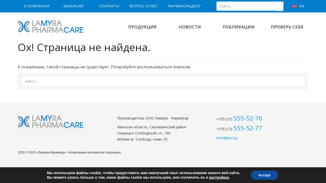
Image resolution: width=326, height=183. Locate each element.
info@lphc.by (226, 137)
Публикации (239, 27)
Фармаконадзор (184, 6)
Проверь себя (287, 27)
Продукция (142, 27)
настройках (219, 177)
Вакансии (73, 6)
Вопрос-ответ (143, 6)
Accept (264, 175)
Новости (190, 27)
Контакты (109, 6)
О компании (36, 6)
